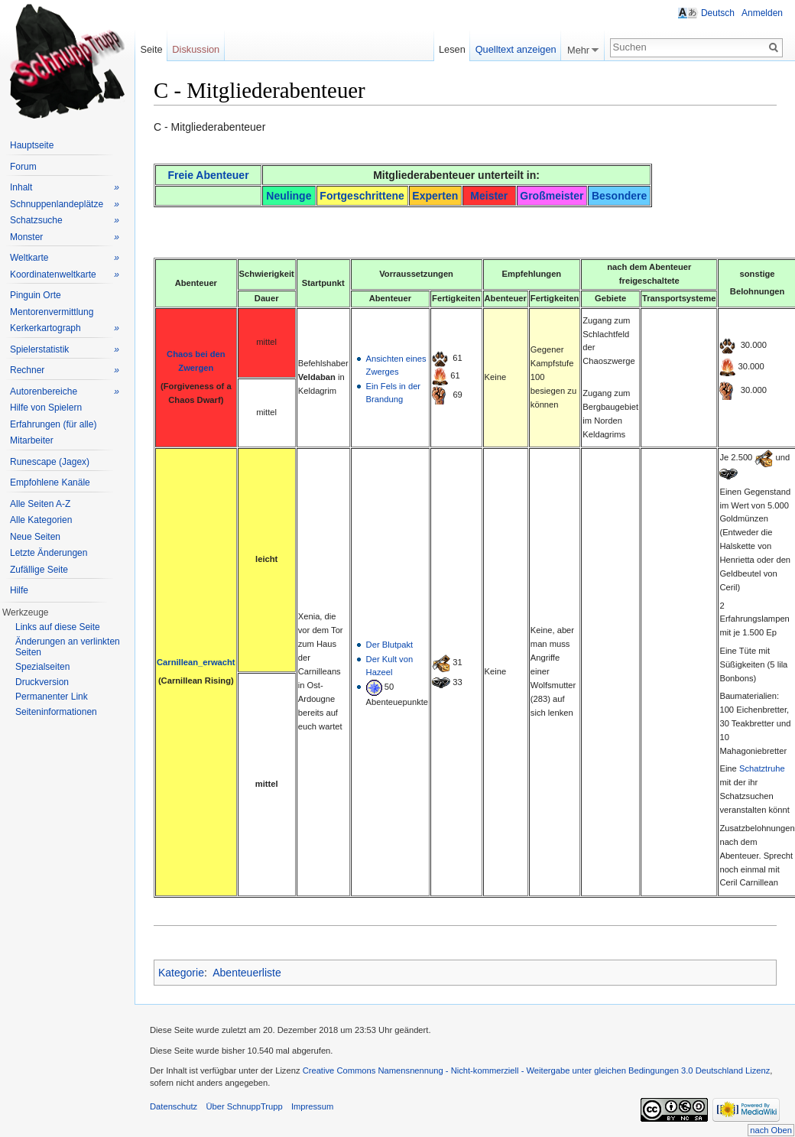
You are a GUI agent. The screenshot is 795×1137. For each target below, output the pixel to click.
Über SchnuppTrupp (244, 1106)
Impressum (312, 1106)
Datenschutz (173, 1106)
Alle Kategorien (41, 520)
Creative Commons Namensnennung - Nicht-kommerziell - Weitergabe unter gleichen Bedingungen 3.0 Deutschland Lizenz (537, 1070)
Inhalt (64, 187)
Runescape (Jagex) (49, 461)
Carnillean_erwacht (196, 662)
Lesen (452, 49)
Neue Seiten (35, 536)
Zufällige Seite (39, 569)
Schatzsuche (64, 220)
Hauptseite (32, 145)
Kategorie (181, 972)
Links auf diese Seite (57, 627)
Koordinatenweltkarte (64, 275)
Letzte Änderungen (48, 552)
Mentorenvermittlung (51, 312)
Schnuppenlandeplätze (64, 204)
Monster (64, 237)
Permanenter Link (51, 696)
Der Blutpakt (390, 644)
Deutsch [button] (718, 13)
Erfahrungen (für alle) (53, 424)
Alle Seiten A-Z (40, 504)
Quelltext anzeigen (515, 49)
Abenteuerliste (247, 972)
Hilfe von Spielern (46, 407)
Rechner (64, 370)
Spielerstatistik (64, 350)
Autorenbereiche (64, 392)
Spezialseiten (42, 666)
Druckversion (42, 682)
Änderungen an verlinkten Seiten (67, 647)
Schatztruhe (762, 768)
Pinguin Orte (35, 295)
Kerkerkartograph (64, 328)
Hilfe (19, 590)
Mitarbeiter (32, 440)
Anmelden (762, 13)
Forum (23, 166)
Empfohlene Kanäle (50, 482)
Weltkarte (64, 258)
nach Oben (771, 1130)
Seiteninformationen (56, 712)
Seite (151, 49)
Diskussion (195, 49)
